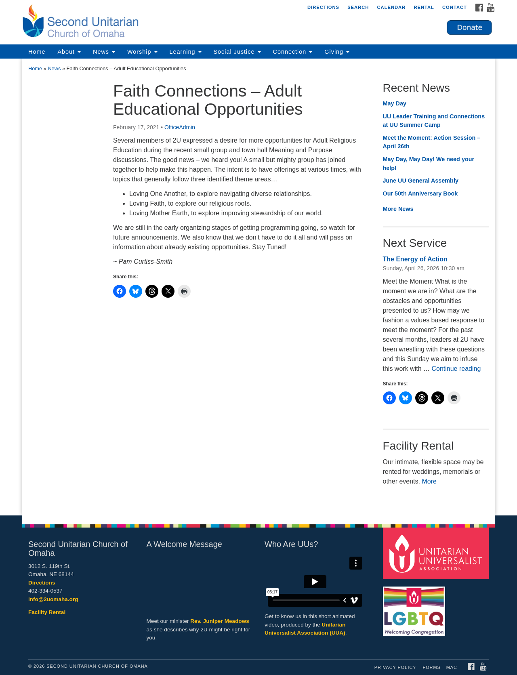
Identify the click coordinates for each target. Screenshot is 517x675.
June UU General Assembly (420, 180)
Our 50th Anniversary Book (420, 193)
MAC (451, 667)
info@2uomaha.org (53, 599)
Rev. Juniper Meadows (219, 621)
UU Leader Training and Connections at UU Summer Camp (434, 120)
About (69, 51)
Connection (293, 51)
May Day (394, 103)
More (429, 481)
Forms (432, 667)
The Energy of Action (415, 259)
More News (398, 209)
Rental (424, 7)
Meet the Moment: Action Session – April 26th (432, 142)
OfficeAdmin (179, 127)
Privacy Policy (395, 667)
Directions (323, 7)
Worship (142, 51)
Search (358, 7)
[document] (258, 287)
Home (36, 51)
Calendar (391, 7)
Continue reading (456, 368)
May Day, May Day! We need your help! (429, 163)
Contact (454, 7)
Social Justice (237, 51)
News (104, 51)
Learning (186, 51)
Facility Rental (46, 612)
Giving (336, 51)
